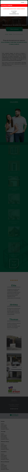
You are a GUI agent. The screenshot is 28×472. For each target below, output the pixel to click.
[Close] (23, 2)
